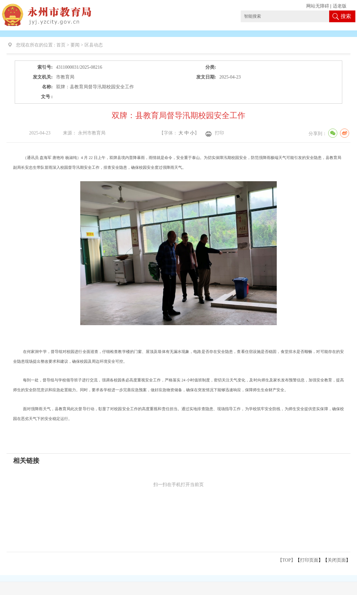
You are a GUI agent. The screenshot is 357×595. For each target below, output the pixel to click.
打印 (219, 133)
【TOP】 (286, 560)
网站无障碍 (317, 6)
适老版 (340, 6)
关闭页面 (337, 560)
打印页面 (309, 560)
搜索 (346, 16)
